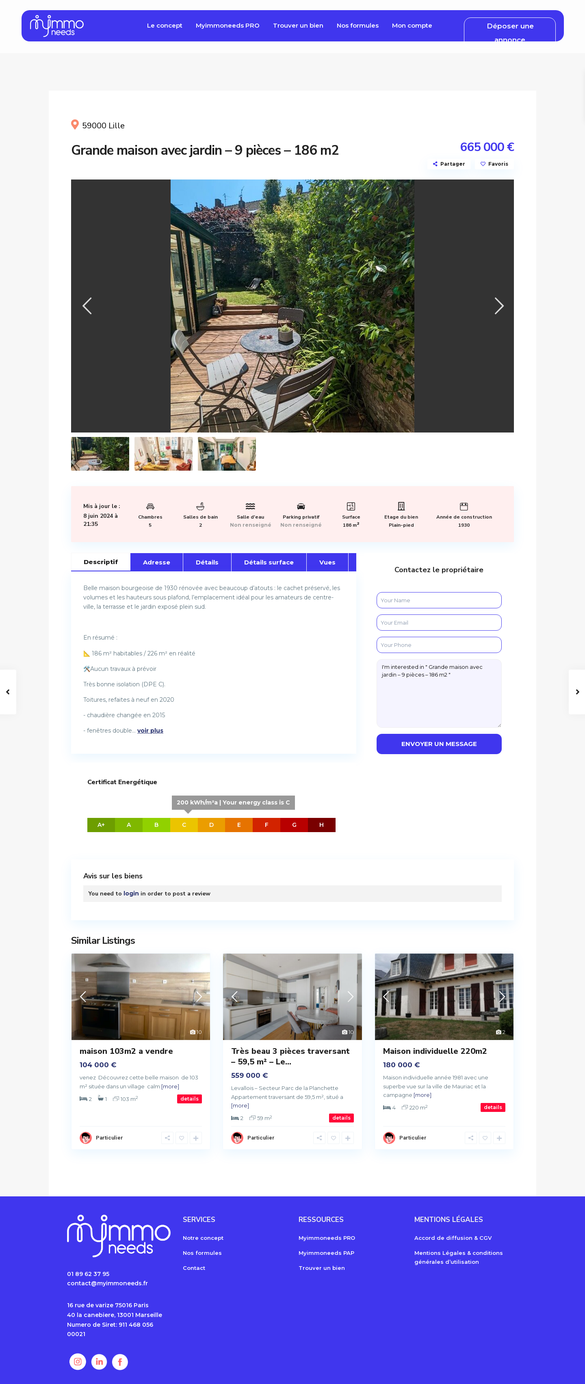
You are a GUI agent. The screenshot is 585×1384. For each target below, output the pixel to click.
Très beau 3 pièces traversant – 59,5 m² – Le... (290, 1056)
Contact (194, 1268)
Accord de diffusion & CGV (453, 1238)
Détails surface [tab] (269, 562)
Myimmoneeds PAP (326, 1253)
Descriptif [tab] (101, 562)
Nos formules (358, 25)
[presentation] (86, 306)
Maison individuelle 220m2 (435, 1051)
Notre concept (203, 1238)
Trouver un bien (298, 25)
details (189, 1099)
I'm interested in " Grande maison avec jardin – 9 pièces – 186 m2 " (439, 693)
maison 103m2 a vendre (126, 1051)
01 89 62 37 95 (88, 1274)
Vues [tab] (327, 562)
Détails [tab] (207, 562)
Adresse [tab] (156, 562)
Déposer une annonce (510, 33)
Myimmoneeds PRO (228, 25)
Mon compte (412, 25)
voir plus (150, 730)
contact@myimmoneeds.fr (107, 1283)
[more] (170, 1086)
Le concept (164, 25)
